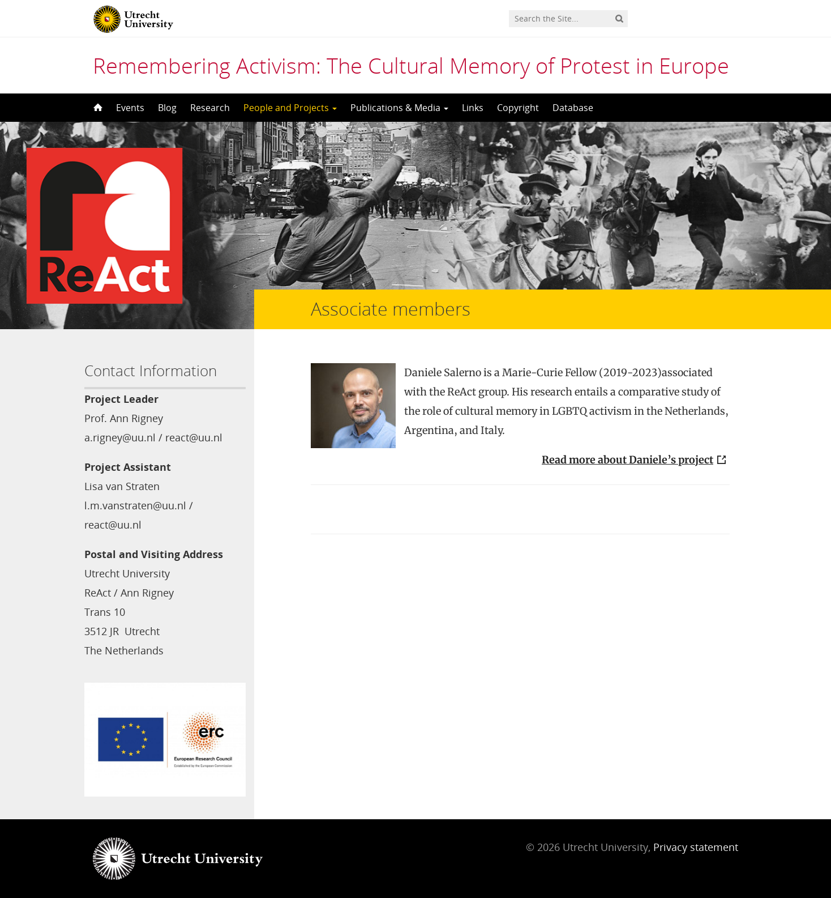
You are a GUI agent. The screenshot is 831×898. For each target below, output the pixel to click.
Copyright (518, 107)
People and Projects (290, 107)
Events (130, 107)
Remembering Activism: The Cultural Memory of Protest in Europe (411, 65)
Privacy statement (695, 847)
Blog (167, 107)
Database (572, 107)
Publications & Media (399, 107)
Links (472, 107)
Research (210, 107)
